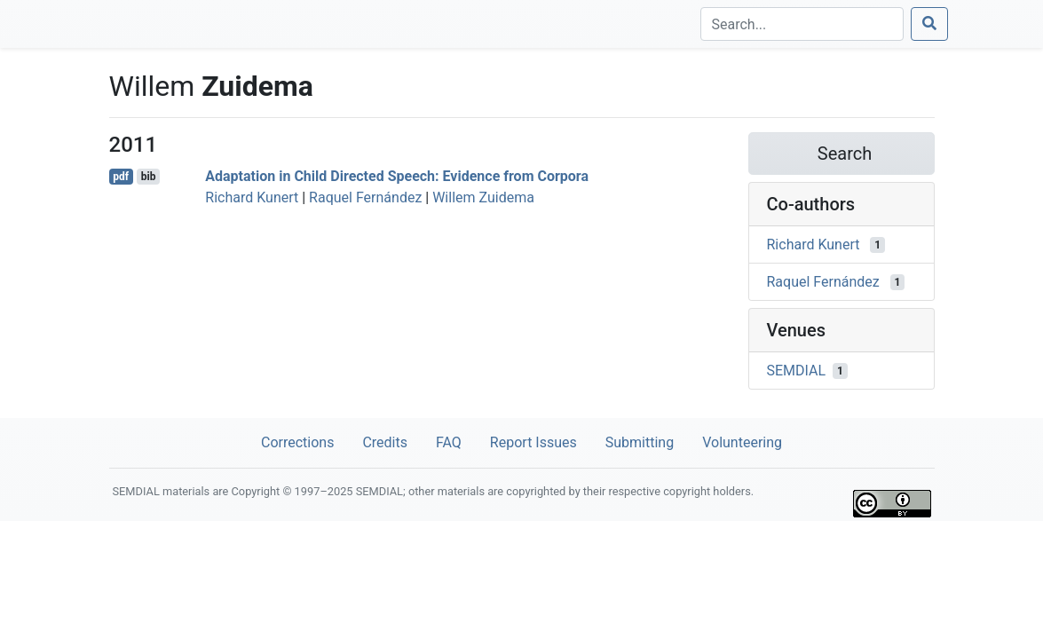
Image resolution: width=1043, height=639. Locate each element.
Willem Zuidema (483, 197)
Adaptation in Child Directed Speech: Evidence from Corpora (397, 176)
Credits (384, 442)
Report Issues (533, 442)
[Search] (802, 24)
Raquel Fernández (365, 197)
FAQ (449, 442)
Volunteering (742, 442)
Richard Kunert (251, 197)
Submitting (639, 442)
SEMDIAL (796, 370)
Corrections (297, 442)
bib (148, 176)
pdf (121, 176)
